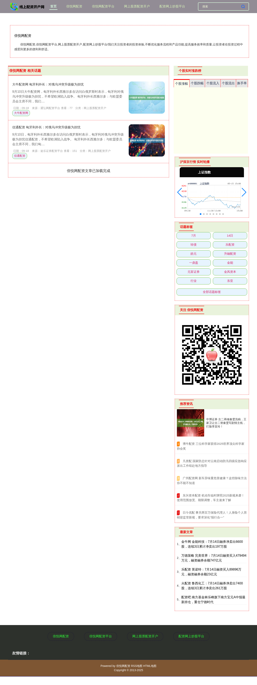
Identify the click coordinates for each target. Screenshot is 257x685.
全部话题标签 (212, 292)
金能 (230, 262)
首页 (53, 6)
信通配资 (19, 155)
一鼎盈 (193, 262)
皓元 (194, 253)
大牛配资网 (21, 112)
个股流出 (228, 83)
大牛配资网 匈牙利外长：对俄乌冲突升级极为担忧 (48, 84)
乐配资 (230, 244)
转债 (194, 244)
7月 (193, 235)
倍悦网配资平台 (103, 6)
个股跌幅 (197, 83)
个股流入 (212, 83)
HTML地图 (149, 665)
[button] (179, 192)
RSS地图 (136, 665)
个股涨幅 (181, 83)
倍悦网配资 (74, 6)
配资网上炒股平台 (172, 6)
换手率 (242, 83)
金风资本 (230, 271)
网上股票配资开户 (137, 6)
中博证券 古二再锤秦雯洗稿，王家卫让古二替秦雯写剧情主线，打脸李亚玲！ (226, 423)
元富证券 (194, 271)
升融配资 (230, 253)
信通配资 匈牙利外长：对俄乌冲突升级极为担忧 (46, 127)
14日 (230, 235)
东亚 (230, 280)
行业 (194, 280)
